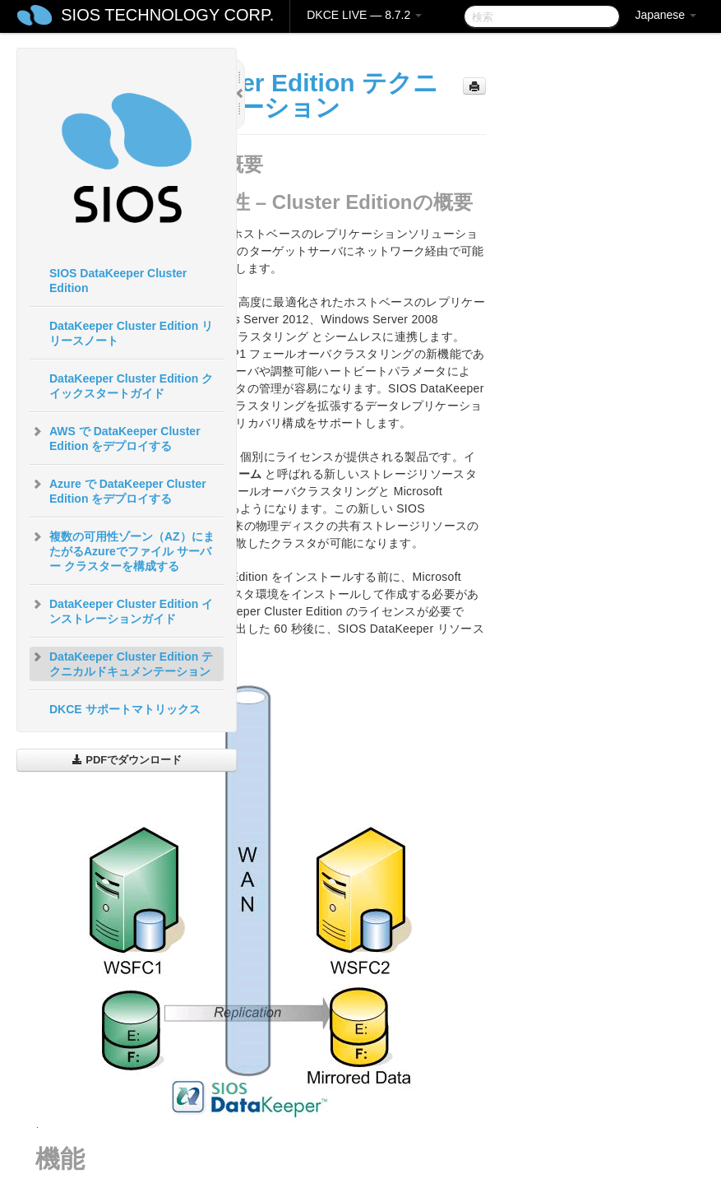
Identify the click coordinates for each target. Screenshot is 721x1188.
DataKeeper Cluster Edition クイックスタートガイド (131, 386)
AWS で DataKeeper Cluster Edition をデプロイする (115, 436)
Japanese (665, 14)
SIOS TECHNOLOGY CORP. (167, 15)
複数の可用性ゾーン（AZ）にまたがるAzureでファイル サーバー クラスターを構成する (122, 550)
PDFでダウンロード (127, 760)
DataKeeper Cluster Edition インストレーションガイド (121, 609)
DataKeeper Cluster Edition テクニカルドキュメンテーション (121, 662)
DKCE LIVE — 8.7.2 (364, 14)
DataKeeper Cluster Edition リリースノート (131, 333)
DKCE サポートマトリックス (125, 709)
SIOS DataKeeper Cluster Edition (118, 281)
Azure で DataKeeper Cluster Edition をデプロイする (118, 489)
